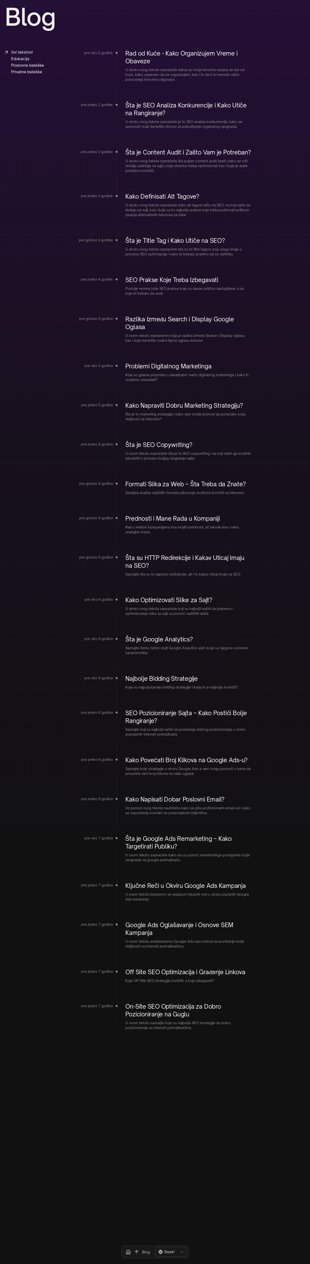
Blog (146, 1252)
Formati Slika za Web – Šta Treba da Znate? (185, 484)
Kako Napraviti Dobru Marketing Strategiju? (184, 405)
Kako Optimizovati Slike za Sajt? (168, 600)
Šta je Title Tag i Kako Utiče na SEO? (175, 240)
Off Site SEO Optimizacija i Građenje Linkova (185, 972)
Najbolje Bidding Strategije (161, 678)
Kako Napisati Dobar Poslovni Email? (174, 799)
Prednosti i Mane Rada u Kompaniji (172, 518)
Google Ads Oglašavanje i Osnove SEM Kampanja (179, 928)
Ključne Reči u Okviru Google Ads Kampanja (185, 885)
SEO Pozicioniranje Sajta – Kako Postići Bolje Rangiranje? (186, 716)
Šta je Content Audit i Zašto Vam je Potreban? (188, 152)
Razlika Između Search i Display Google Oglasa (179, 323)
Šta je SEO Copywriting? (158, 444)
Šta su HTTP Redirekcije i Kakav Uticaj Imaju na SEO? (184, 561)
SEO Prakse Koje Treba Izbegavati (171, 280)
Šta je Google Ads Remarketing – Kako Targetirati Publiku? (178, 842)
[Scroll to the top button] (136, 1252)
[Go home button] (128, 1252)
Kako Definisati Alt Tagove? (162, 196)
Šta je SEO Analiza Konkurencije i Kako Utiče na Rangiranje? (185, 109)
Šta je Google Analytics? (159, 639)
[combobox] (171, 1252)
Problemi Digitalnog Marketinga (168, 366)
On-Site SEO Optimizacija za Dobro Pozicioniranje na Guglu (173, 1010)
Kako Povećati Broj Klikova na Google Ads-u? (186, 760)
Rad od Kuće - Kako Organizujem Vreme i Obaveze (181, 57)
